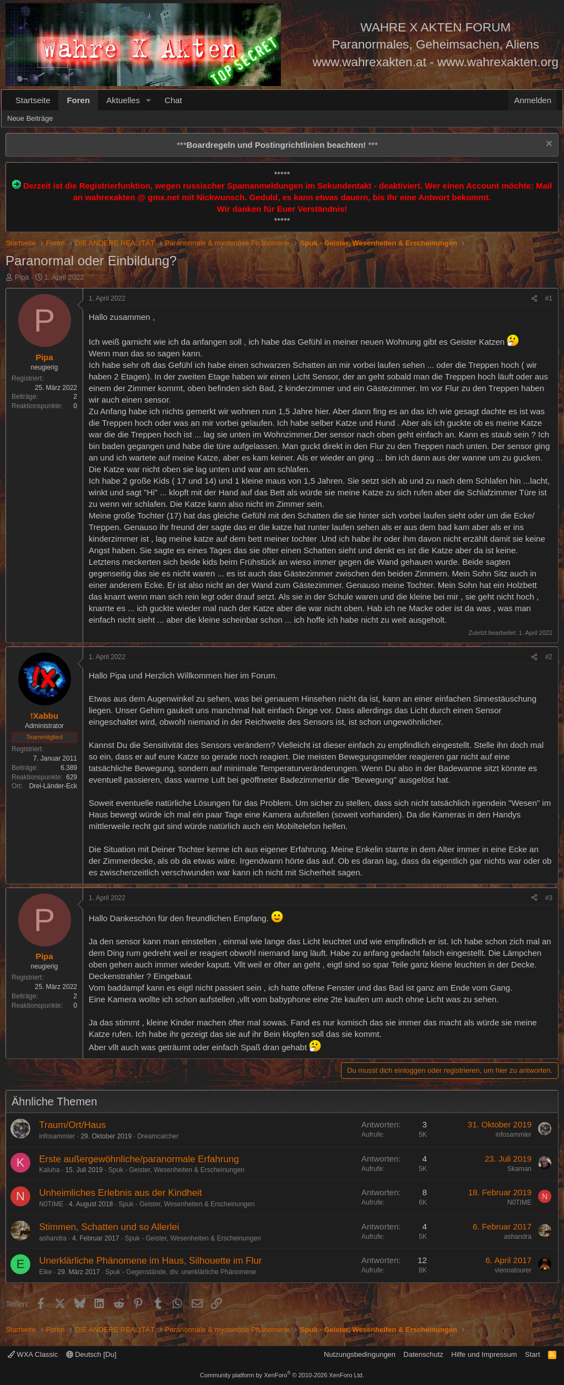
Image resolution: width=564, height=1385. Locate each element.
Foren (78, 100)
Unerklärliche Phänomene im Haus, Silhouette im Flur (150, 1260)
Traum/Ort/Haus (72, 1125)
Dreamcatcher (157, 1136)
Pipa (22, 277)
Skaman (519, 1169)
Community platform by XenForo (282, 1375)
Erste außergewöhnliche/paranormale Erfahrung (139, 1159)
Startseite (32, 100)
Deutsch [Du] (91, 1354)
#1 (548, 298)
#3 (548, 898)
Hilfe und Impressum (484, 1354)
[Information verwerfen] (547, 145)
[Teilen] (534, 298)
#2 (548, 657)
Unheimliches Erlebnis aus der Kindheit (120, 1193)
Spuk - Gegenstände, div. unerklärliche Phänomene (180, 1272)
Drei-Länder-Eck (53, 786)
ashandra (53, 1238)
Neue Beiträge (30, 118)
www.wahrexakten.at (369, 62)
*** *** (277, 144)
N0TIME (51, 1204)
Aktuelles (123, 100)
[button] (148, 100)
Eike (45, 1272)
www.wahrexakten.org (497, 62)
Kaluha (49, 1170)
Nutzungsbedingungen (359, 1354)
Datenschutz (423, 1354)
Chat (173, 100)
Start (532, 1354)
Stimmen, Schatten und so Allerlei (109, 1227)
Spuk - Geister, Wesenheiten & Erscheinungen (176, 1170)
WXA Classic (33, 1354)
